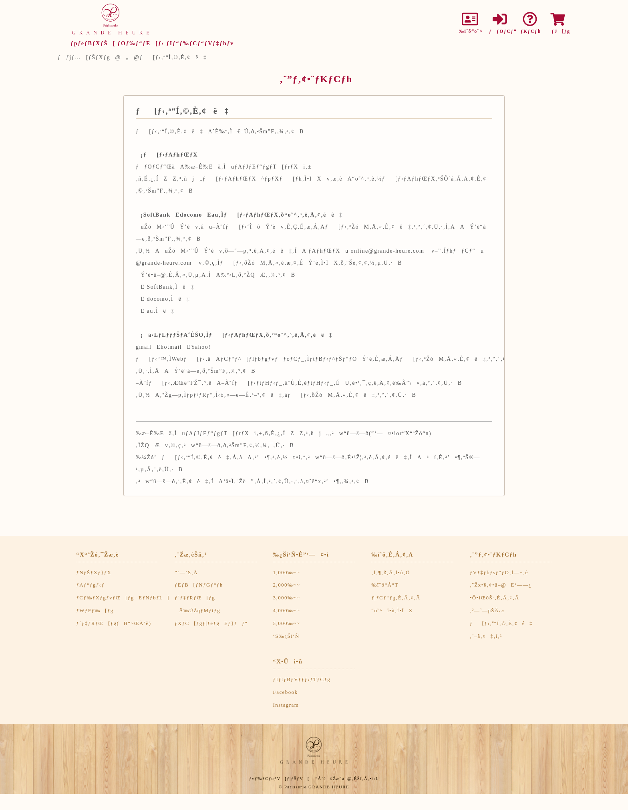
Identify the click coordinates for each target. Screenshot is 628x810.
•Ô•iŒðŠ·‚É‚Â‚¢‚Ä (494, 598)
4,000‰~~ (286, 610)
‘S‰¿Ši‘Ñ (286, 636)
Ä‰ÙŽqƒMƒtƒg (197, 610)
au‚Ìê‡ (161, 311)
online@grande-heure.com (388, 251)
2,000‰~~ (286, 585)
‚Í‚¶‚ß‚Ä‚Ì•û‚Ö (390, 572)
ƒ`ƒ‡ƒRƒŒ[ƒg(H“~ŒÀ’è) (113, 623)
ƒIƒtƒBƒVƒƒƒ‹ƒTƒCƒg (302, 679)
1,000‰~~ (286, 572)
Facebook (285, 692)
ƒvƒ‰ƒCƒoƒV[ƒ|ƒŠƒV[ (279, 778)
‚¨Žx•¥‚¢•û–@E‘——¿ (500, 585)
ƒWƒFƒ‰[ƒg (94, 610)
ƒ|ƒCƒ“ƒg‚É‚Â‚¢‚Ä (395, 598)
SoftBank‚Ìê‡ (170, 287)
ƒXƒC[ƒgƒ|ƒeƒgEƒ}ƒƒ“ (211, 623)
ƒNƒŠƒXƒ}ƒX (93, 572)
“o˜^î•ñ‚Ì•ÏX (392, 610)
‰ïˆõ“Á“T (385, 585)
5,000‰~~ (286, 623)
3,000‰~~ (286, 598)
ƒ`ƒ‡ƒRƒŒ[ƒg (195, 598)
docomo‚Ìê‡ (168, 299)
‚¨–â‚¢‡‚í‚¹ (486, 636)
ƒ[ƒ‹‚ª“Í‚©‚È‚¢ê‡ (501, 623)
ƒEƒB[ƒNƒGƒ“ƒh (199, 585)
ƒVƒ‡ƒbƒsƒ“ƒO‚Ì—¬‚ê (499, 572)
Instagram (286, 705)
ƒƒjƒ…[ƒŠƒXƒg (84, 57)
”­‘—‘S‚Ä (186, 572)
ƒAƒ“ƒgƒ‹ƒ (92, 585)
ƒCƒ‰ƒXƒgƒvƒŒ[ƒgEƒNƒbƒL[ (123, 598)
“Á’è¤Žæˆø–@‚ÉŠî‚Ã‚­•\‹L (347, 778)
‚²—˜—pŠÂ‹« (487, 610)
